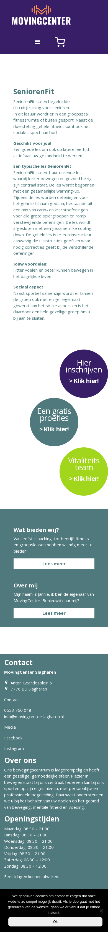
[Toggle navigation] (37, 41)
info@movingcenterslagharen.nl (34, 716)
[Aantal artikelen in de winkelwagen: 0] (60, 41)
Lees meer (54, 564)
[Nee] (101, 910)
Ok (55, 922)
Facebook (13, 738)
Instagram (14, 748)
